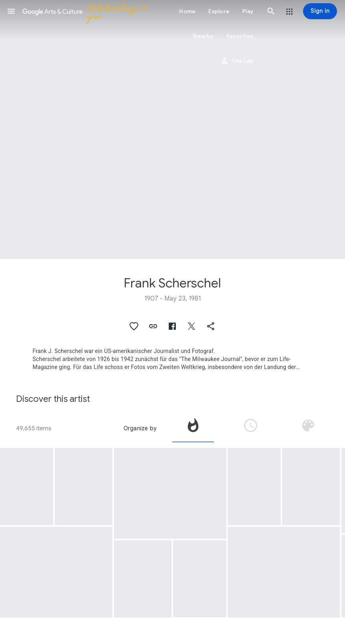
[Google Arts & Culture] (86, 11)
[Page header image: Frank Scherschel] (172, 129)
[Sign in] (320, 11)
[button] (11, 11)
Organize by (140, 428)
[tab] (193, 428)
